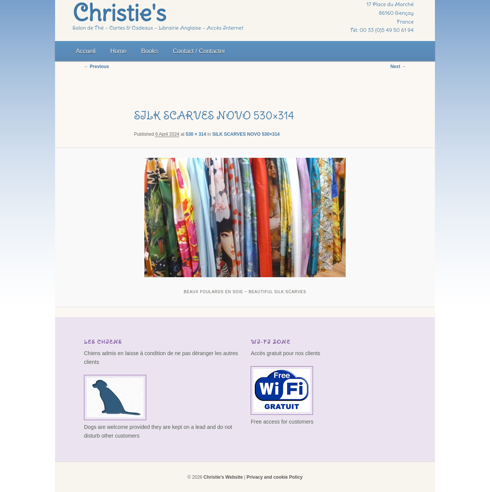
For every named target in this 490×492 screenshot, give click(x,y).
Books (149, 51)
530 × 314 (196, 134)
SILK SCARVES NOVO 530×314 (246, 134)
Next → (398, 66)
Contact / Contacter (199, 51)
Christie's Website (223, 477)
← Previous (96, 66)
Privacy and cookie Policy (274, 477)
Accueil (86, 51)
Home (118, 51)
